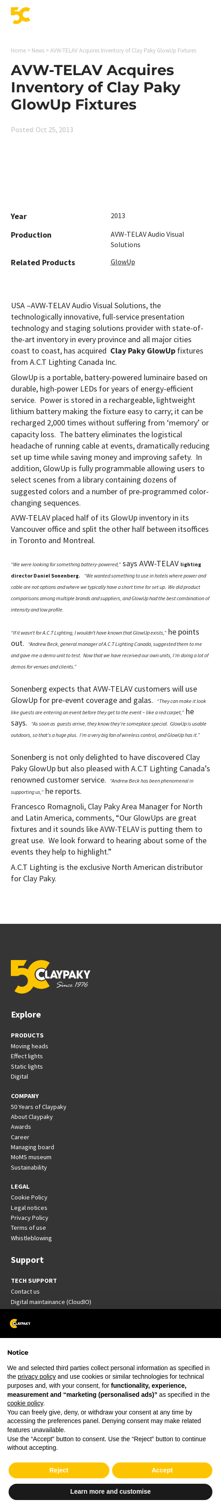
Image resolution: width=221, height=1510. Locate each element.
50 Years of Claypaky (38, 1107)
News (38, 50)
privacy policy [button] (37, 1376)
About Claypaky (32, 1117)
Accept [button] (162, 1470)
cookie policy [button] (25, 1403)
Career (20, 1137)
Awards (21, 1127)
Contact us (25, 1291)
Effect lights (27, 1056)
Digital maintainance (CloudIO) (51, 1302)
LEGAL (20, 1186)
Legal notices (29, 1208)
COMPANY (25, 1096)
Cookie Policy (29, 1197)
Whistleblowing (31, 1238)
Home (18, 50)
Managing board (32, 1147)
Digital (19, 1076)
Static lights (27, 1066)
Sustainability (29, 1167)
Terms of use (28, 1227)
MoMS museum (31, 1157)
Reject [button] (58, 1470)
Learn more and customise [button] (110, 1491)
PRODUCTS (27, 1035)
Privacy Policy (29, 1218)
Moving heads (29, 1046)
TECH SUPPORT (34, 1280)
